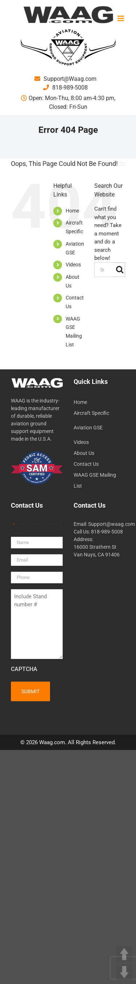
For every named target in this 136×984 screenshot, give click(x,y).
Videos (73, 264)
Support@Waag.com (65, 78)
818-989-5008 (65, 87)
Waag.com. (53, 742)
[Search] (120, 269)
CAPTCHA (24, 669)
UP (124, 954)
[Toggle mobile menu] (121, 18)
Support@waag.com (111, 524)
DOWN (124, 972)
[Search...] (104, 269)
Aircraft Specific (91, 413)
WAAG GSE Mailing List (95, 480)
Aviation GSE (88, 428)
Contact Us (86, 464)
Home (72, 211)
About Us (84, 453)
